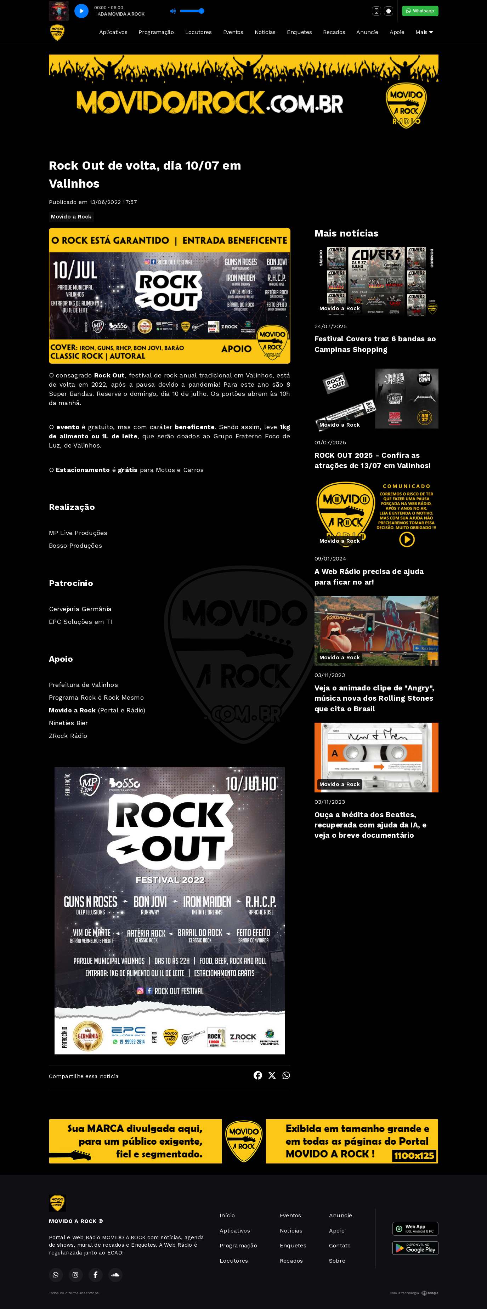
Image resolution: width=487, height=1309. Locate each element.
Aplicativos (113, 32)
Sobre (337, 1260)
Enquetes (299, 32)
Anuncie (367, 32)
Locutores (198, 32)
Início (227, 1215)
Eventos (233, 32)
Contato (340, 1245)
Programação (156, 32)
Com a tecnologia (414, 1293)
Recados (334, 32)
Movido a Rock (71, 217)
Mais (423, 32)
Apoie (397, 32)
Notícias (265, 32)
